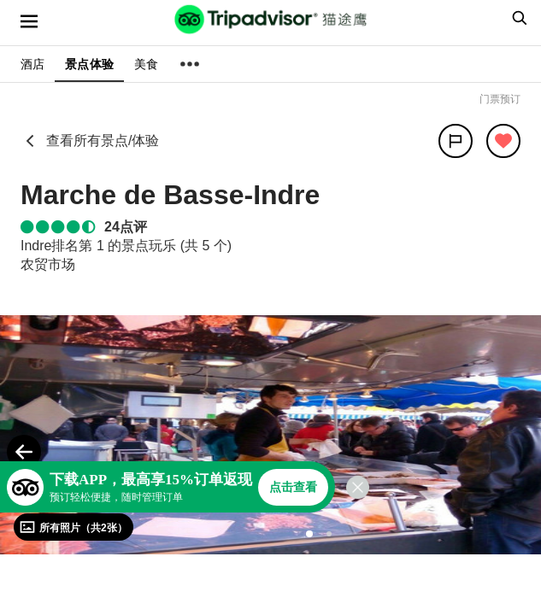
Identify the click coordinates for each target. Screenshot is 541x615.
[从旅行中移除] (503, 141)
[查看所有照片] (73, 527)
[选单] (29, 21)
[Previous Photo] (24, 452)
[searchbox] (517, 18)
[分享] (455, 141)
